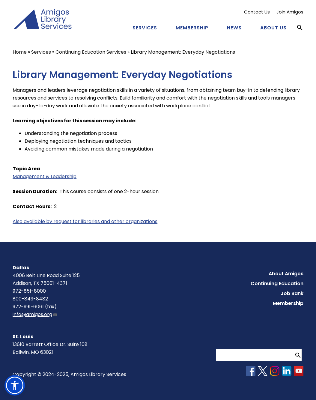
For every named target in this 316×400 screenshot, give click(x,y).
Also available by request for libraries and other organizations (85, 221)
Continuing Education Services (90, 52)
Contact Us (257, 12)
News (234, 27)
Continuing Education (277, 283)
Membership (192, 27)
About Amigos (286, 273)
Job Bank (292, 293)
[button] (14, 385)
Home (20, 52)
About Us (273, 27)
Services (145, 27)
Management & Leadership (44, 176)
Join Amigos (289, 12)
